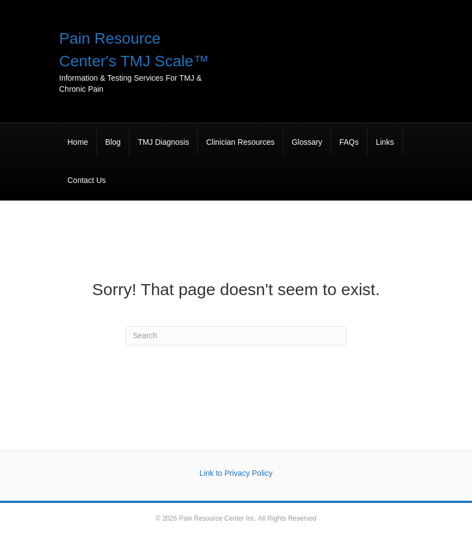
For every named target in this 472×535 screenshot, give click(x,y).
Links (385, 142)
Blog (112, 142)
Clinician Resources (240, 142)
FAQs (349, 142)
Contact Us (86, 180)
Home (77, 142)
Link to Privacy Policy (236, 473)
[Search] (236, 335)
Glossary (307, 142)
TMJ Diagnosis (163, 142)
